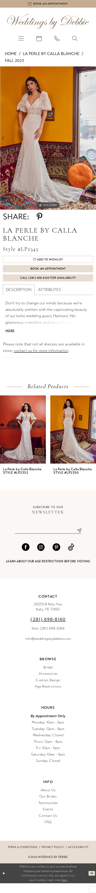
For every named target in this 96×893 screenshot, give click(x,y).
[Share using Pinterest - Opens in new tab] (39, 218)
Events (48, 819)
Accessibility (78, 857)
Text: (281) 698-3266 (48, 638)
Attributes (49, 296)
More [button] (11, 339)
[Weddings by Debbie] (48, 23)
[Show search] (75, 40)
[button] (21, 40)
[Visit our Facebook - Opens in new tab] (25, 557)
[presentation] (23, 438)
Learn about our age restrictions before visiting (48, 571)
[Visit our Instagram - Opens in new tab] (41, 557)
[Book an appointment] (48, 5)
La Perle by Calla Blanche (51, 55)
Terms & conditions (22, 857)
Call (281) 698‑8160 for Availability (48, 284)
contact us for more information (41, 359)
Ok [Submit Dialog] (91, 883)
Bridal (48, 677)
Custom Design (48, 690)
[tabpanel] (48, 140)
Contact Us (48, 825)
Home (11, 55)
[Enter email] (48, 540)
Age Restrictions (48, 696)
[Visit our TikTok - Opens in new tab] (71, 557)
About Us (48, 800)
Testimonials (48, 813)
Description (19, 296)
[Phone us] (57, 40)
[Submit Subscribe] (77, 540)
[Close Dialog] (4, 883)
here (64, 889)
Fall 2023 (14, 62)
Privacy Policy (52, 857)
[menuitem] (21, 40)
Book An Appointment (48, 273)
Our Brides (48, 806)
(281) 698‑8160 (48, 629)
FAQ (48, 832)
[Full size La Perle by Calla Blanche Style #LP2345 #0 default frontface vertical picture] (48, 140)
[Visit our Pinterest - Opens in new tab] (56, 557)
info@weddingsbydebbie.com (48, 648)
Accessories (48, 683)
